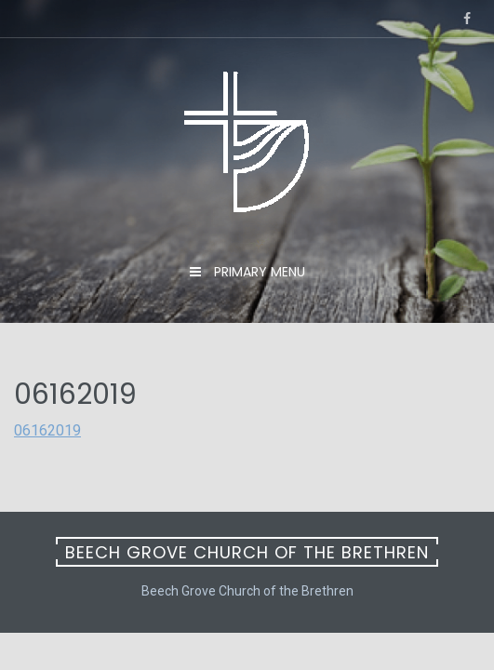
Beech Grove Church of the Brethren (247, 552)
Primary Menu (257, 271)
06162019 (47, 430)
